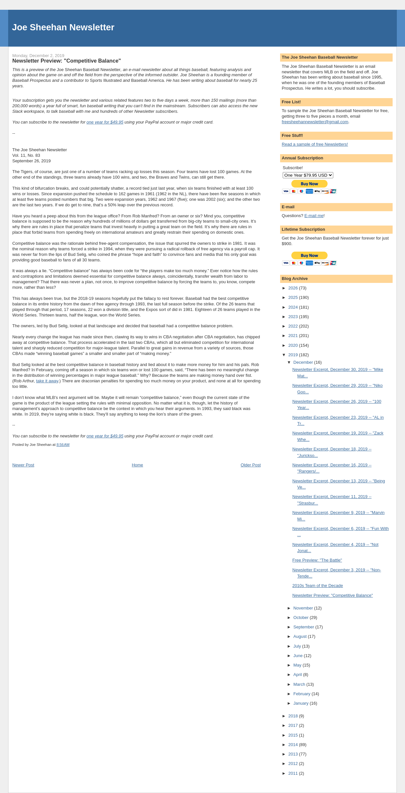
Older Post (251, 465)
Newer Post (23, 465)
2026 (293, 288)
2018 (293, 715)
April (298, 674)
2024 (293, 307)
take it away (47, 380)
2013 (293, 754)
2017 (293, 725)
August (300, 636)
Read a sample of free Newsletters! (315, 144)
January (301, 703)
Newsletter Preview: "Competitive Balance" (332, 595)
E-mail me (313, 215)
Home (137, 465)
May (298, 665)
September (304, 626)
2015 (293, 735)
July (297, 646)
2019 (293, 354)
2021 (293, 335)
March (300, 684)
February (302, 693)
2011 (293, 773)
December (303, 362)
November (303, 608)
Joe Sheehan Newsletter (63, 27)
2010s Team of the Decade (317, 585)
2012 (293, 763)
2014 (293, 744)
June (298, 655)
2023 (293, 316)
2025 (293, 297)
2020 (293, 345)
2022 (293, 326)
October (301, 617)
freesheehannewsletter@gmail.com (315, 121)
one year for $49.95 (104, 122)
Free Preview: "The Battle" (317, 560)
